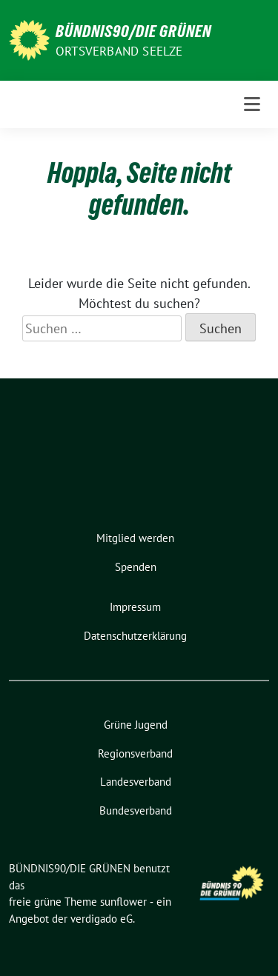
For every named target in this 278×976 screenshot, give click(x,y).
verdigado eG (101, 919)
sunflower (123, 902)
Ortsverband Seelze (119, 51)
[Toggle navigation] (252, 104)
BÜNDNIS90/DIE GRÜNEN (133, 31)
